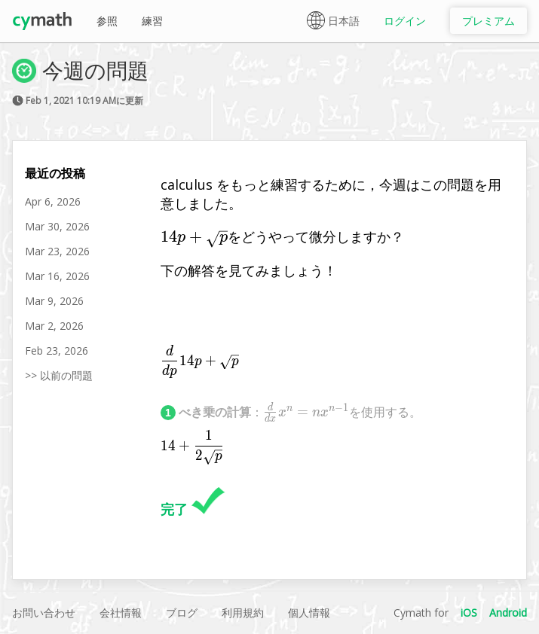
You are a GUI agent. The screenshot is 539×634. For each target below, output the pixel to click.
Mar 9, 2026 (54, 301)
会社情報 (121, 612)
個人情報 (309, 612)
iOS (469, 612)
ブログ (182, 612)
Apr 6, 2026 (53, 201)
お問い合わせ (43, 612)
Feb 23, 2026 (56, 350)
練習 (152, 21)
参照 (107, 21)
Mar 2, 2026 (54, 326)
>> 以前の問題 (59, 375)
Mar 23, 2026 (57, 251)
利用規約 (243, 612)
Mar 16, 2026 (57, 276)
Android (508, 612)
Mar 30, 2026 (57, 226)
